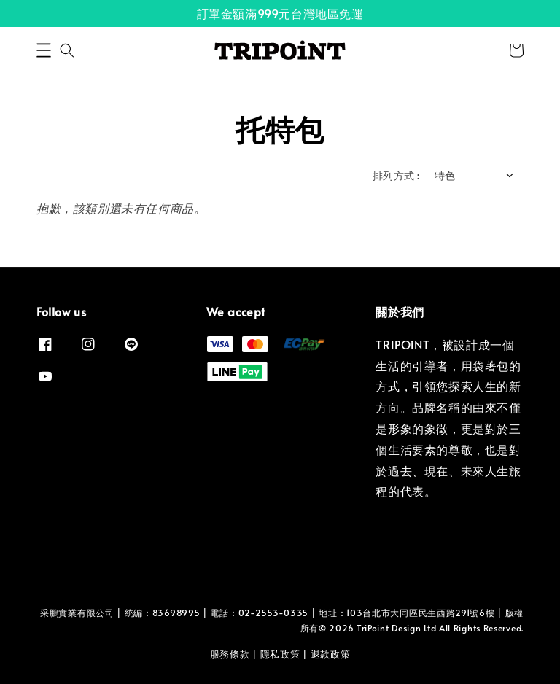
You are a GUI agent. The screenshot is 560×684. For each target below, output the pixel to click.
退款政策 (331, 654)
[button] (44, 50)
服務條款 (230, 654)
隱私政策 (280, 654)
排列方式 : (396, 175)
